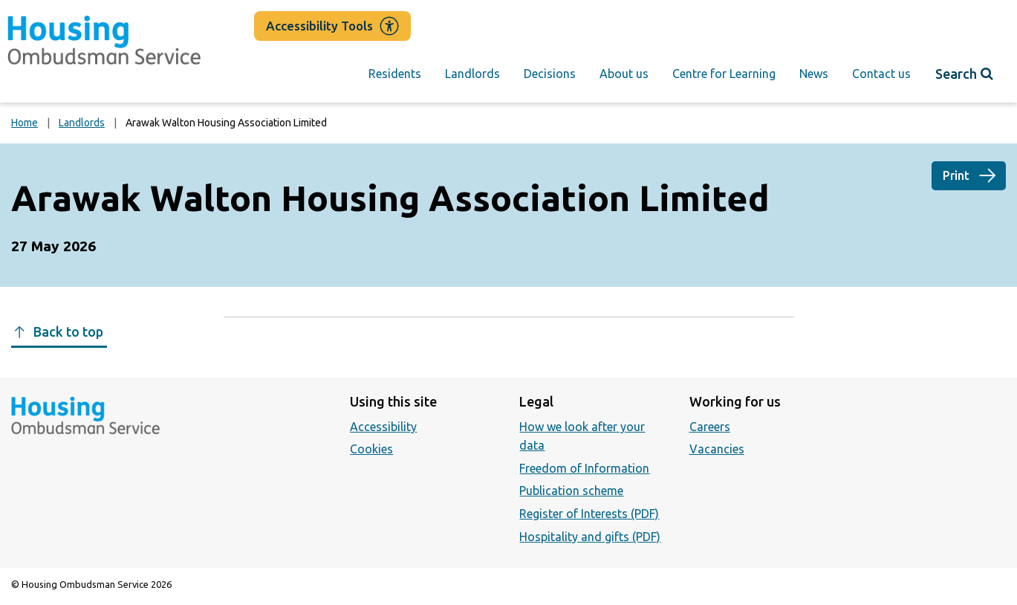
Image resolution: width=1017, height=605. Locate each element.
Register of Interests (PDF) (589, 513)
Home (24, 123)
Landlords (472, 73)
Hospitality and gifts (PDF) (589, 536)
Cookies (371, 449)
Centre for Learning (724, 73)
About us (624, 73)
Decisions (550, 73)
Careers (709, 426)
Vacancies (716, 449)
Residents (394, 73)
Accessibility (383, 426)
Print (956, 175)
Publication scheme (571, 490)
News (813, 73)
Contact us (881, 73)
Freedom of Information (584, 468)
